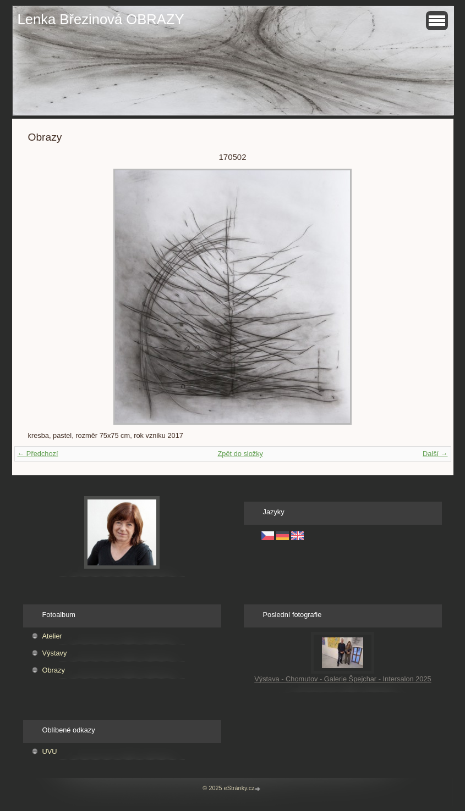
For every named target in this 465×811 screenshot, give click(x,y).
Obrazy (53, 670)
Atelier (52, 636)
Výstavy (54, 653)
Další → (435, 453)
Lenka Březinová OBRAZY (101, 19)
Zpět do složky (240, 453)
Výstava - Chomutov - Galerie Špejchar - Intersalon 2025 (342, 679)
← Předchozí (38, 453)
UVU (49, 751)
